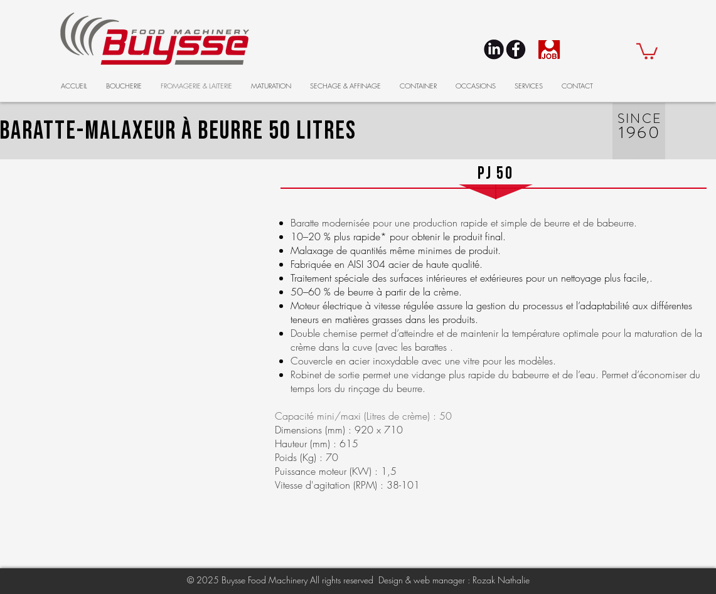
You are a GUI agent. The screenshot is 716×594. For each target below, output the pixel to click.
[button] (647, 50)
